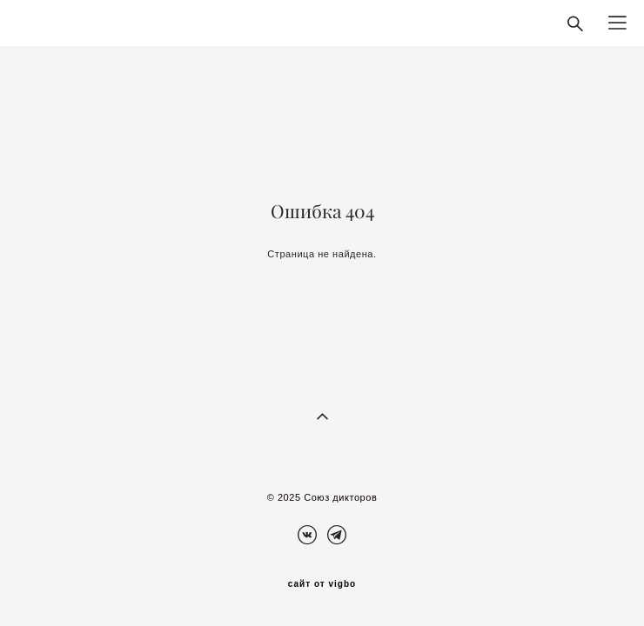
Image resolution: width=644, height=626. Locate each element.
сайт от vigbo (322, 584)
